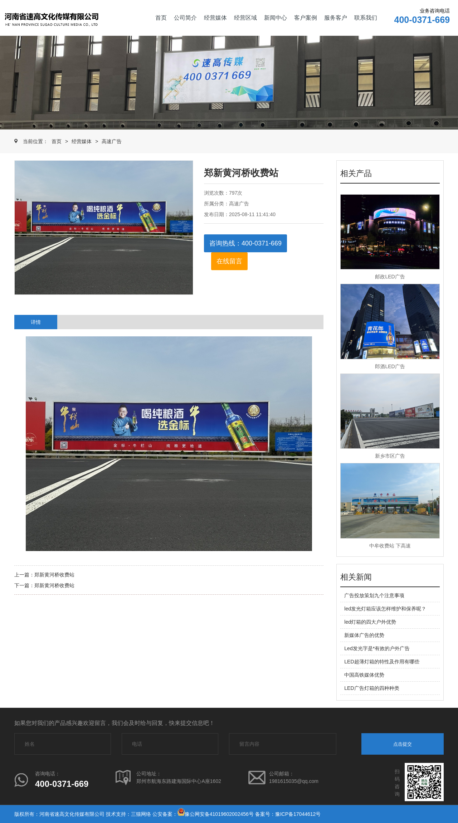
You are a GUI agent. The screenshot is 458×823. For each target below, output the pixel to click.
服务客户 (335, 18)
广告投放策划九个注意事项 (374, 595)
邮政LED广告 (390, 276)
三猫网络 (141, 814)
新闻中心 (275, 18)
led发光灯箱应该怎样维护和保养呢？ (385, 609)
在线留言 (229, 261)
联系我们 (365, 18)
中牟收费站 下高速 (390, 546)
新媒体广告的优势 (364, 635)
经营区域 (245, 18)
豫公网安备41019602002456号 (219, 814)
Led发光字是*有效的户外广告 (377, 648)
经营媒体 (215, 18)
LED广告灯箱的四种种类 (371, 688)
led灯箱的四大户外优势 (370, 622)
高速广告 (112, 141)
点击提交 (402, 744)
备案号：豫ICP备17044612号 (288, 814)
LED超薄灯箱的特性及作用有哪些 (381, 661)
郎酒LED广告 (390, 366)
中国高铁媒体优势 (364, 675)
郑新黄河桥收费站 (54, 575)
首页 (161, 18)
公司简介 (185, 18)
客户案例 (305, 18)
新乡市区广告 (390, 456)
